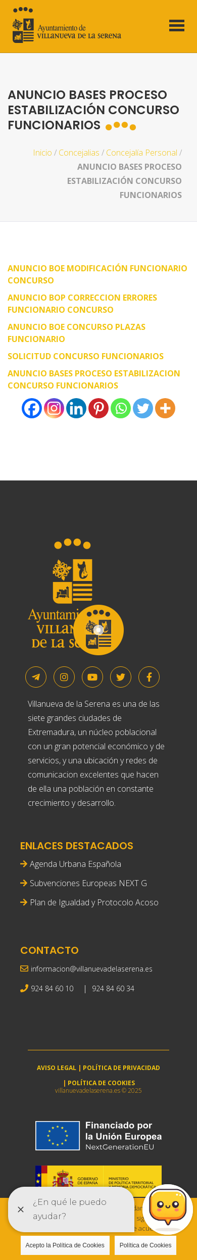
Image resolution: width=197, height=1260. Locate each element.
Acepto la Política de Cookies (65, 1245)
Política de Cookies (146, 1245)
